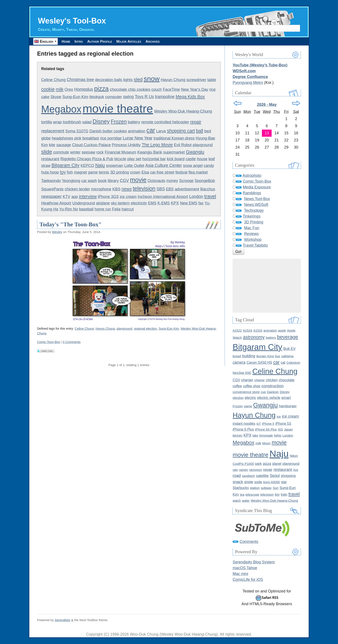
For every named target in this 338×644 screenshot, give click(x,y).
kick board (176, 159)
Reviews (251, 234)
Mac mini (240, 574)
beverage (287, 337)
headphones (62, 138)
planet (277, 463)
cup (263, 392)
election (238, 398)
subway (266, 488)
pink (77, 138)
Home (68, 41)
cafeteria (287, 356)
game (93, 172)
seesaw (88, 152)
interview (88, 196)
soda (258, 482)
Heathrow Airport (56, 203)
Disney (101, 122)
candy (209, 165)
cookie (48, 89)
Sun (276, 488)
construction (272, 386)
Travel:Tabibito (255, 245)
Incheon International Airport (163, 196)
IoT (259, 423)
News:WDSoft (256, 205)
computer (113, 97)
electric (250, 398)
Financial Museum (120, 152)
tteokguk (96, 97)
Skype (55, 97)
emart (286, 398)
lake (255, 435)
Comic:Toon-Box (48, 342)
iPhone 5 (268, 423)
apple (282, 330)
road (237, 475)
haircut (128, 209)
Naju (100, 165)
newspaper (51, 196)
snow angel (193, 165)
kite (52, 145)
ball (199, 131)
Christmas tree (80, 79)
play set (134, 159)
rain (235, 470)
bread (237, 356)
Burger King (265, 356)
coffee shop (251, 386)
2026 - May (267, 105)
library (113, 181)
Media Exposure (257, 187)
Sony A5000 (271, 482)
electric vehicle (268, 398)
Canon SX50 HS (259, 363)
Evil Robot (183, 145)
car (150, 130)
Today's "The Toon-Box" (70, 224)
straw (45, 165)
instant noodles (244, 423)
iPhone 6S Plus (266, 429)
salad (87, 122)
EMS (152, 203)
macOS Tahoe (245, 568)
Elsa (145, 172)
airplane (103, 203)
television (144, 189)
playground (203, 145)
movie (138, 180)
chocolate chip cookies (130, 89)
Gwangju (195, 152)
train (284, 494)
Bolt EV (289, 349)
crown (135, 172)
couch (156, 90)
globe (46, 138)
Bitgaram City (66, 165)
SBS (160, 189)
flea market (198, 172)
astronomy (254, 337)
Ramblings (252, 193)
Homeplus (83, 89)
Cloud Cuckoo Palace (91, 145)
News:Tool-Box (257, 199)
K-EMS (164, 203)
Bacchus (207, 189)
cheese (259, 380)
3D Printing (253, 222)
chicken (272, 380)
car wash (89, 181)
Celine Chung (53, 80)
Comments (248, 541)
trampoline (165, 96)
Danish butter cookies (108, 131)
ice (279, 416)
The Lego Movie (157, 144)
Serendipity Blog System (254, 562)
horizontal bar (154, 159)
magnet (80, 172)
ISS (280, 429)
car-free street (162, 172)
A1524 (247, 330)
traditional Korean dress (174, 138)
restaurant (50, 159)
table (211, 80)
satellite (262, 476)
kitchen (238, 435)
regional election (145, 329)
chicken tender (77, 189)
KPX (175, 203)
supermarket (174, 152)
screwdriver (196, 80)
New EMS (188, 203)
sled (138, 79)
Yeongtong (71, 181)
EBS (170, 189)
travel (210, 196)
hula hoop (50, 172)
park (258, 463)
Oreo (68, 90)
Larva (161, 131)
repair (195, 122)
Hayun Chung (173, 80)
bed (207, 131)
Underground (83, 203)
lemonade (266, 435)
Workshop (252, 240)
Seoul (275, 476)
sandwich (248, 476)
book (102, 181)
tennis (104, 172)
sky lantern (120, 203)
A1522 (237, 330)
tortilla (46, 122)
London (196, 196)
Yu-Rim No (68, 209)
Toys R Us (144, 96)
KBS (116, 189)
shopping (288, 476)
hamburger (288, 406)
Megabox (61, 109)
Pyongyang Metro (248, 82)
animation (136, 131)
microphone (101, 189)
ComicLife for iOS (248, 580)
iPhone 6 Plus (243, 429)
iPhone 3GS (108, 197)
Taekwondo (51, 181)
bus (277, 356)
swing (128, 96)
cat (283, 363)
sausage (63, 145)
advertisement (187, 189)
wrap (57, 122)
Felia (116, 209)
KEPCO (87, 165)
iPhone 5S (283, 423)
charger (247, 380)
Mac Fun (251, 228)
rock (100, 152)
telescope (252, 494)
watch (237, 501)
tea (242, 494)
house (202, 159)
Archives (174, 41)
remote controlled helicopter (165, 122)
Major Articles (145, 41)
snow (152, 79)
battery (134, 122)
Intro (85, 41)
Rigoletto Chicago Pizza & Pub (86, 159)
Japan (288, 429)
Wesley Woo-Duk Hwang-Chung (183, 111)
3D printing (119, 172)
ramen (243, 470)
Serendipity (62, 620)
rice (295, 470)
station (255, 488)
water (246, 501)
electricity (139, 203)
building (248, 356)
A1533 (257, 330)
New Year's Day (194, 90)
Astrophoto (252, 176)
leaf (211, 159)
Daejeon (273, 392)
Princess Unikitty (126, 145)
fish (70, 172)
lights (128, 80)
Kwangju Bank (149, 152)
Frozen (119, 122)
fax (200, 203)
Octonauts (156, 181)
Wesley (57, 232)
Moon (266, 443)
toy (63, 172)
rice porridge (111, 138)
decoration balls (108, 80)
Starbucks (241, 488)
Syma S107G (76, 131)
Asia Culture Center (163, 165)
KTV (66, 197)
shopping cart (181, 131)
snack (238, 481)
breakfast (90, 138)
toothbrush (72, 122)
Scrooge (186, 181)
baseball (86, 209)
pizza (101, 88)
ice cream (128, 197)
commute (61, 152)
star (284, 482)
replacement (52, 131)
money (172, 181)
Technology (254, 210)
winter (75, 152)
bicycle (120, 159)
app (74, 197)
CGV (124, 180)
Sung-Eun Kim (75, 97)
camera (239, 362)
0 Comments (72, 342)
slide (46, 152)
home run (103, 209)
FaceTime (171, 90)
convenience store (246, 392)
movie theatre (118, 108)
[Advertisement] (267, 286)
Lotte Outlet (134, 165)
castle (191, 159)
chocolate (286, 380)
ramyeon (255, 470)
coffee (237, 386)
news (127, 189)
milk (59, 89)
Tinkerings (251, 216)
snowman (114, 165)
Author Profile (110, 41)
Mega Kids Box (190, 96)
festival (181, 172)
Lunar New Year (137, 138)
